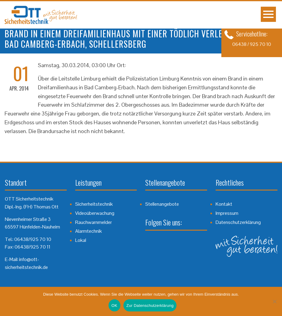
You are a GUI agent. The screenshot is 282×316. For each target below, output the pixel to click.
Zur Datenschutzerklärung (150, 305)
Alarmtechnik (88, 231)
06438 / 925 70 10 (251, 44)
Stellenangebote (162, 204)
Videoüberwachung (94, 213)
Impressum (227, 213)
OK (114, 305)
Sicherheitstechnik (94, 204)
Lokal (80, 240)
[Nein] (274, 301)
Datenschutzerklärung (238, 222)
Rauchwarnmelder (93, 222)
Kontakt (224, 204)
